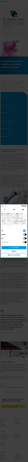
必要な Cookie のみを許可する (14, 254)
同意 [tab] (5, 209)
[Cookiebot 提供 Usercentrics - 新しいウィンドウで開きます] (21, 206)
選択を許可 (14, 251)
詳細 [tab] (14, 209)
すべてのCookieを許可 (14, 247)
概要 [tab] (23, 209)
